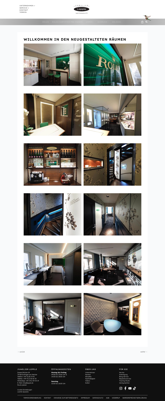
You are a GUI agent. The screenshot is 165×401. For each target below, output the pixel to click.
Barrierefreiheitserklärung (134, 398)
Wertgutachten (124, 383)
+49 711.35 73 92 (29, 376)
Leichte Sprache (23, 392)
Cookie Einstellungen (25, 390)
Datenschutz (99, 398)
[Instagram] (120, 388)
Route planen (22, 385)
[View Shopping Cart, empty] (142, 22)
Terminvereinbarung (35, 398)
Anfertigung (123, 374)
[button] (32, 6)
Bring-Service (124, 376)
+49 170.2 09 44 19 (32, 381)
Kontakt (49, 398)
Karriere (88, 374)
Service (122, 372)
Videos (87, 381)
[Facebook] (125, 388)
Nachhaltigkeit (90, 379)
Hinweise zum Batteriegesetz (68, 398)
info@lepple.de (28, 383)
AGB (108, 398)
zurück (21, 352)
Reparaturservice (125, 379)
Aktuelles (88, 376)
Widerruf (115, 398)
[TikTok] (134, 388)
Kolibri (87, 383)
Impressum (87, 398)
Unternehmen (90, 372)
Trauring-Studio (124, 381)
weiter (143, 352)
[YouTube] (130, 388)
